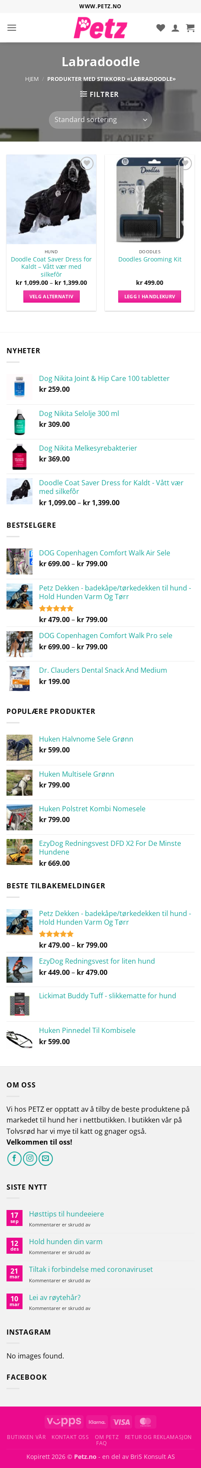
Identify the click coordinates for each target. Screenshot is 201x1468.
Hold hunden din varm (66, 1242)
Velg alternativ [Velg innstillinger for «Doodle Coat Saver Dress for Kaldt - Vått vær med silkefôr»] (51, 296)
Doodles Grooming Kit (150, 259)
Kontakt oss (70, 1437)
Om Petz (107, 1437)
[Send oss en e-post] (46, 1159)
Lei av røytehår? (55, 1298)
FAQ (101, 1443)
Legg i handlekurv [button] (149, 296)
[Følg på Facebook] (14, 1159)
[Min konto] (175, 27)
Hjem (32, 79)
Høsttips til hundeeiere (66, 1214)
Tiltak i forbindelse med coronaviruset (91, 1269)
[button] (11, 27)
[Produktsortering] (100, 120)
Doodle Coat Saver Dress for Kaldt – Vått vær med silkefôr (51, 266)
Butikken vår (26, 1437)
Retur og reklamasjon (158, 1437)
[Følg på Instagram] (30, 1159)
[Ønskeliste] (160, 27)
